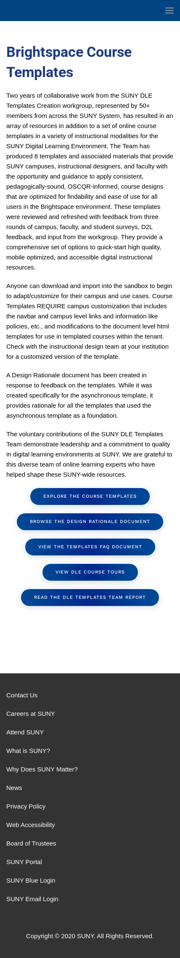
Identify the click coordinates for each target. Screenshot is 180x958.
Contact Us (21, 695)
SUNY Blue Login (30, 880)
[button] (169, 10)
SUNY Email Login (32, 898)
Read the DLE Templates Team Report (90, 597)
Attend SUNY (25, 732)
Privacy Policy (25, 806)
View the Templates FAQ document (90, 547)
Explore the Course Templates (90, 496)
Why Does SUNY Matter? (42, 769)
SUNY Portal (24, 861)
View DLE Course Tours (90, 572)
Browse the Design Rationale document (90, 521)
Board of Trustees (31, 843)
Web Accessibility (30, 824)
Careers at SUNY (30, 713)
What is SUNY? (28, 750)
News (14, 787)
